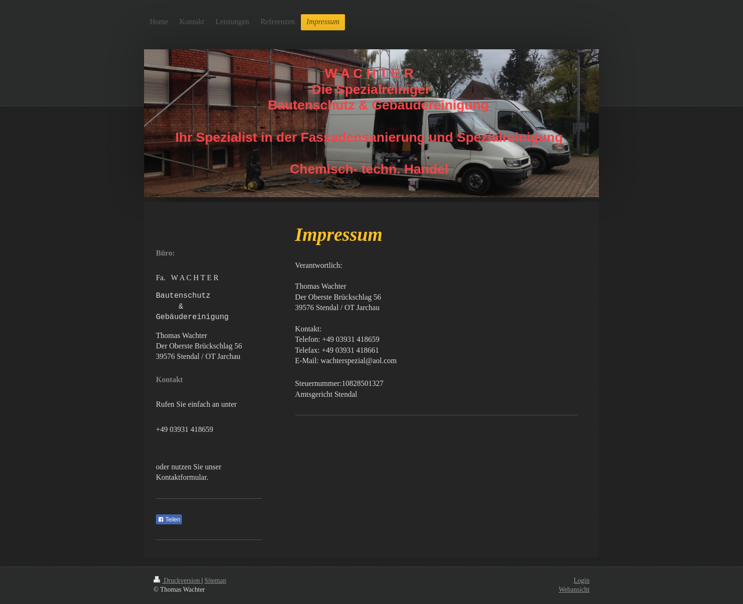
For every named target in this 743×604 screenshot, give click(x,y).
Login (581, 580)
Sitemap (216, 580)
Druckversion (177, 580)
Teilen (169, 519)
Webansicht (574, 589)
